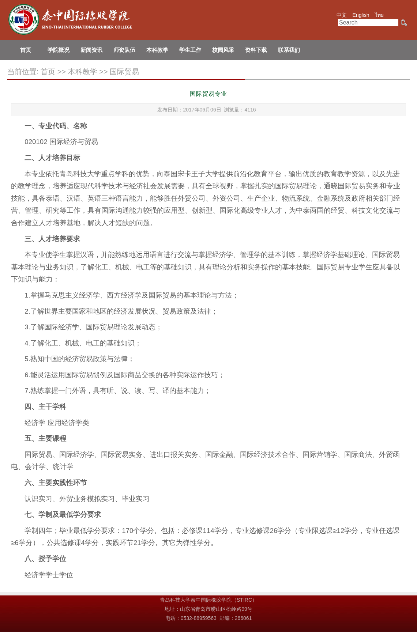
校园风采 (223, 50)
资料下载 (256, 50)
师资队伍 (124, 50)
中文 (342, 15)
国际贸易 (124, 72)
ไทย (379, 15)
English (361, 15)
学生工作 (190, 50)
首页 (25, 50)
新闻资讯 (91, 50)
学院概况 (59, 50)
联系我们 (289, 50)
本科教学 (157, 50)
